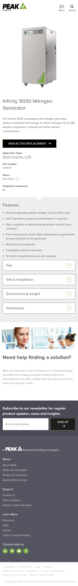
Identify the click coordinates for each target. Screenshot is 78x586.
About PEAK (10, 465)
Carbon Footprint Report (16, 535)
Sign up (62, 422)
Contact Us (9, 495)
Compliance (32, 571)
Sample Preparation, (13, 156)
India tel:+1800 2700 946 (42, 575)
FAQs (5, 525)
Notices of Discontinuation (17, 505)
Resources (8, 520)
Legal (37, 567)
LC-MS (28, 156)
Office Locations (12, 500)
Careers (7, 530)
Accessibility (8, 567)
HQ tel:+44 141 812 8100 (53, 571)
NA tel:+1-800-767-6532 (14, 575)
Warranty (47, 567)
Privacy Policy (24, 567)
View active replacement (27, 143)
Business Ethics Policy (15, 480)
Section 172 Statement (15, 475)
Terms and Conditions (13, 571)
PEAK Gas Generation (15, 470)
